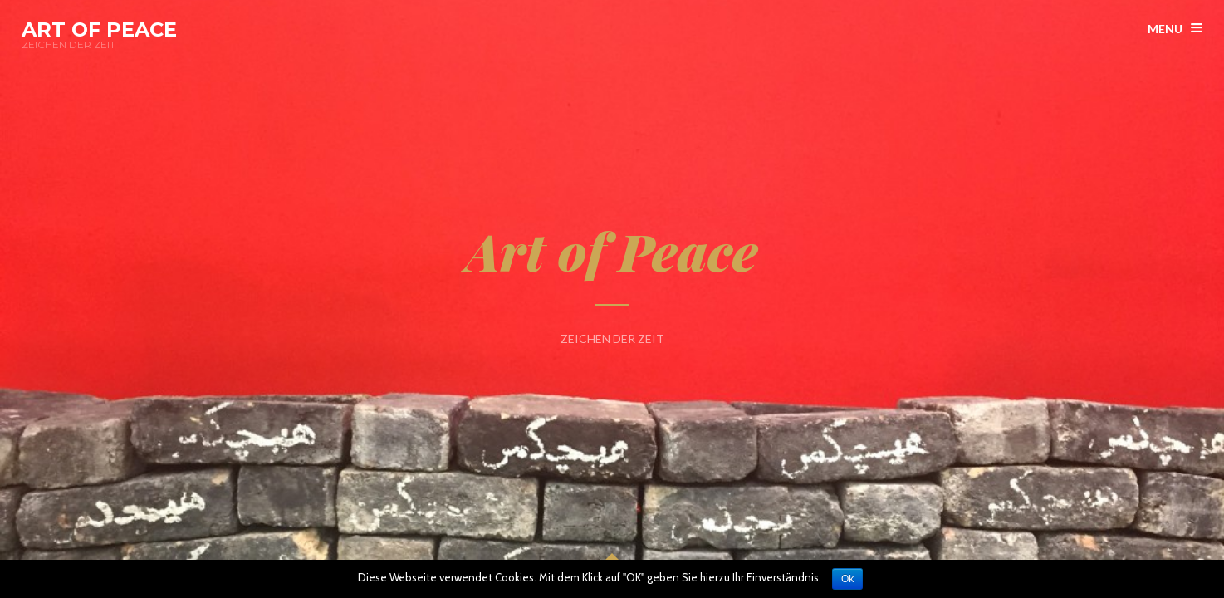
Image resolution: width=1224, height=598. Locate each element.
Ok (847, 579)
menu (1165, 29)
